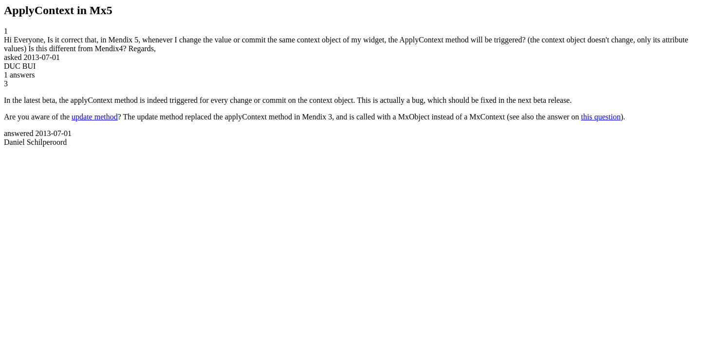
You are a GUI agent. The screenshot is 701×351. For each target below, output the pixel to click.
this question (601, 117)
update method (95, 117)
